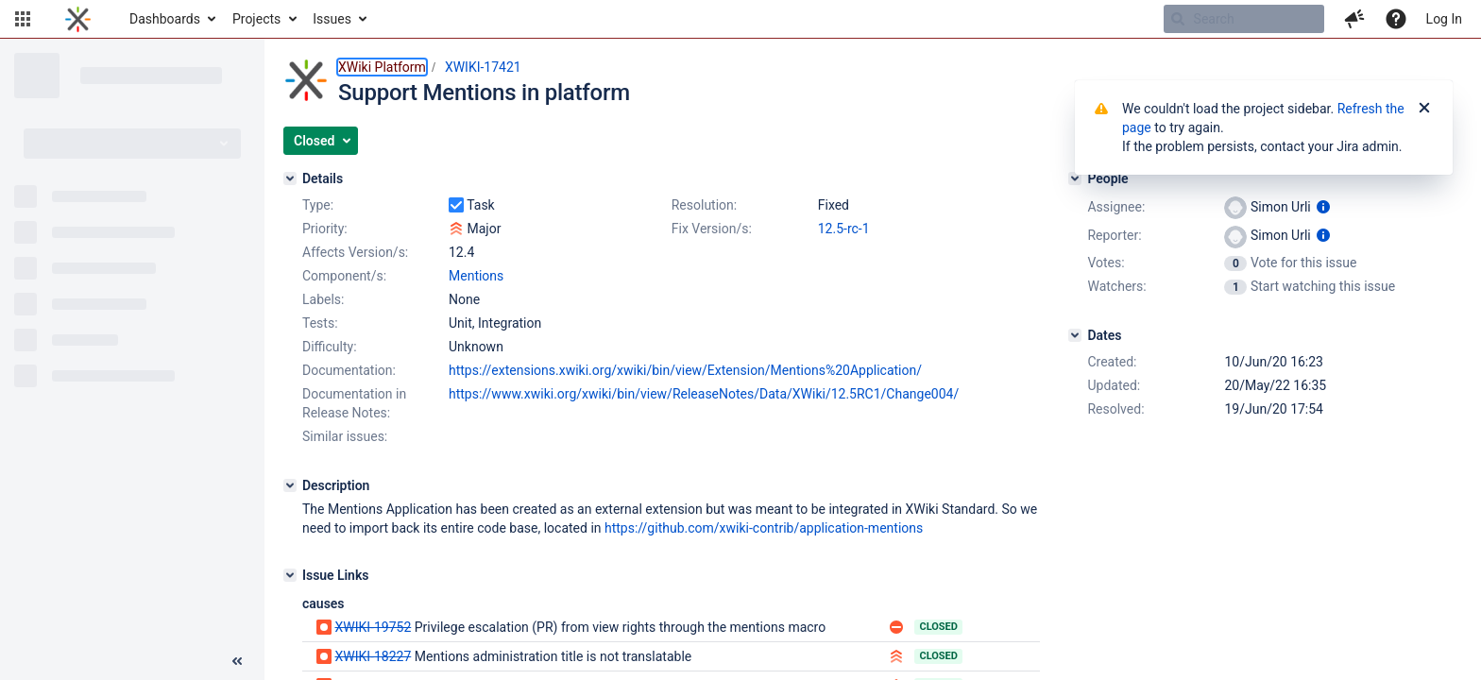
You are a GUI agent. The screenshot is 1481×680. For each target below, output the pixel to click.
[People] (1074, 178)
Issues (332, 18)
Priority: (325, 228)
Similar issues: (344, 436)
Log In (1444, 18)
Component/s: (344, 275)
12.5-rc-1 (844, 228)
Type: (317, 204)
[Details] (290, 178)
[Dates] (1074, 335)
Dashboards (164, 18)
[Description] (290, 485)
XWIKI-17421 (483, 67)
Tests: (320, 323)
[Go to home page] (78, 19)
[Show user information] (1323, 206)
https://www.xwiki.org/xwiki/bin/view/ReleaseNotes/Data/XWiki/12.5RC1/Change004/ (704, 393)
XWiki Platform (382, 67)
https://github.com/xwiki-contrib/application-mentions (763, 528)
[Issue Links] (290, 575)
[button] (22, 19)
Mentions (476, 275)
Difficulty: (329, 346)
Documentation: (349, 370)
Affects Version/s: (355, 252)
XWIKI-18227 (372, 656)
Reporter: (1114, 235)
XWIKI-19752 (372, 627)
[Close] (1424, 108)
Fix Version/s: (712, 228)
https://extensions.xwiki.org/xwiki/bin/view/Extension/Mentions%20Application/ (685, 370)
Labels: (323, 299)
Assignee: (1116, 206)
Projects (256, 18)
